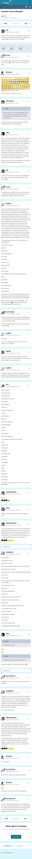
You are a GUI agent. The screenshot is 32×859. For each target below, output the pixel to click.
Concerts (13, 17)
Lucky (8, 55)
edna (7, 133)
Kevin (8, 508)
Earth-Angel (10, 312)
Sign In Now (16, 836)
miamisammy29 (11, 492)
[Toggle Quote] (4, 108)
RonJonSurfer (10, 676)
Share (7, 846)
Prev (5, 23)
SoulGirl (8, 203)
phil (7, 30)
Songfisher (9, 552)
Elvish (4, 16)
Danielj (8, 351)
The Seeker (10, 101)
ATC (7, 384)
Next (26, 23)
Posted (12, 32)
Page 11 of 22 (15, 23)
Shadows (9, 72)
